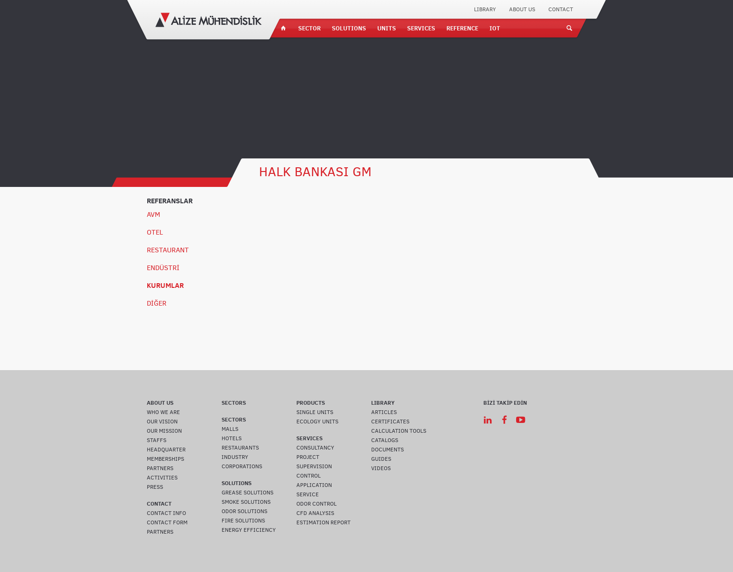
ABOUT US (522, 9)
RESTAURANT (168, 250)
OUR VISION (162, 421)
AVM (153, 214)
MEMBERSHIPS (165, 459)
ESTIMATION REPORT (323, 522)
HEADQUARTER (166, 449)
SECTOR (309, 28)
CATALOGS (384, 440)
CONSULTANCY (315, 447)
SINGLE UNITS (314, 412)
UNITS (386, 28)
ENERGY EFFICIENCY (249, 530)
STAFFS (156, 440)
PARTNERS (160, 468)
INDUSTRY (235, 457)
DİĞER (156, 303)
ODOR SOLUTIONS (244, 511)
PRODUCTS (310, 403)
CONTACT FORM (167, 522)
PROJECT (307, 457)
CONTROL (308, 475)
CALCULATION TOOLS (398, 431)
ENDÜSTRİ (163, 267)
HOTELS (232, 438)
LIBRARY (485, 9)
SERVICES (421, 28)
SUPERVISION (314, 466)
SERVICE (307, 494)
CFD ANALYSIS (315, 513)
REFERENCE (462, 28)
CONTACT (560, 9)
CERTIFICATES (390, 421)
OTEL (155, 232)
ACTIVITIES (162, 477)
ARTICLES (384, 412)
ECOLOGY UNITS (317, 421)
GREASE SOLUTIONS (247, 492)
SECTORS (234, 403)
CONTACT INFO (166, 513)
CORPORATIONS (242, 466)
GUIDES (381, 459)
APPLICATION (314, 485)
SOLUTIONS (349, 28)
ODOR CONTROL (316, 504)
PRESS (155, 487)
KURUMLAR (165, 285)
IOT (494, 28)
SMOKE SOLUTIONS (246, 502)
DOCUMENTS (387, 449)
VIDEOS (381, 468)
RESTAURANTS (240, 447)
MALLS (230, 429)
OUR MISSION (164, 431)
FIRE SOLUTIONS (243, 520)
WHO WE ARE (163, 412)
